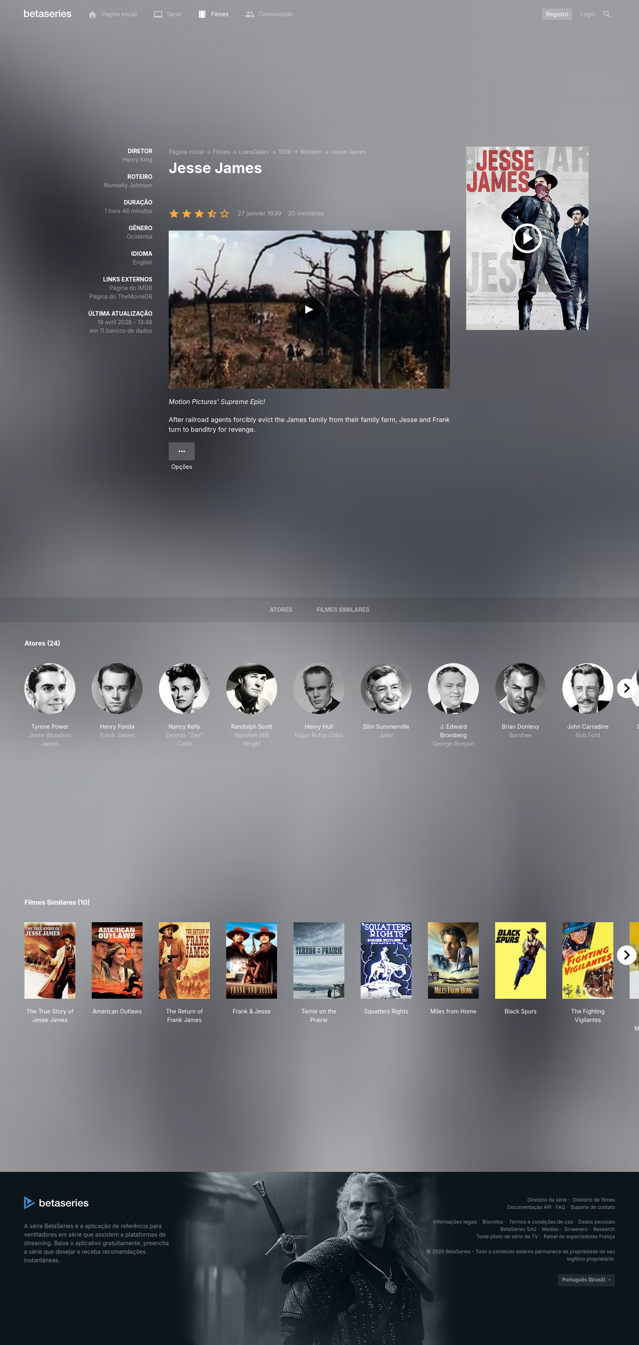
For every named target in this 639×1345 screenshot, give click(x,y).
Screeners (576, 1229)
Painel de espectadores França (579, 1236)
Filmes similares (343, 609)
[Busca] (607, 14)
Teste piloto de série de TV (507, 1236)
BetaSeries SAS (518, 1229)
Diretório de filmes (594, 1200)
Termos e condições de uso (541, 1222)
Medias (550, 1229)
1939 (284, 151)
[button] (49, 705)
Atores (280, 609)
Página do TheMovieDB (120, 296)
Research (604, 1229)
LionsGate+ (254, 151)
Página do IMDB (131, 287)
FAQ (560, 1207)
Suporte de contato (593, 1207)
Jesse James (348, 151)
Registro (557, 14)
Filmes (221, 151)
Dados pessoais (596, 1222)
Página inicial (186, 151)
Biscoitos (493, 1222)
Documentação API (529, 1207)
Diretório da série (547, 1200)
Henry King (137, 159)
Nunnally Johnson (128, 185)
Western (311, 151)
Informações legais (455, 1222)
